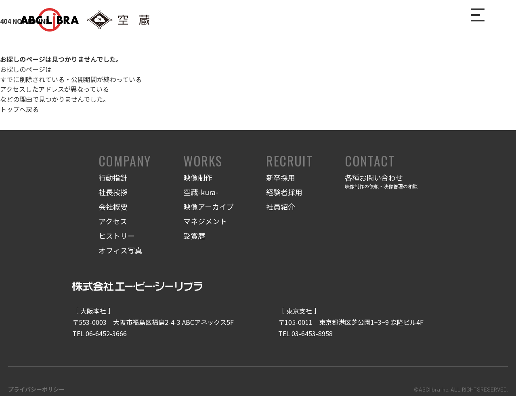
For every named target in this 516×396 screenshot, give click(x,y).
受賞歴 (194, 235)
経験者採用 (284, 192)
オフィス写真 (120, 250)
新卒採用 (280, 177)
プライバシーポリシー (36, 389)
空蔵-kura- (200, 192)
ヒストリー (117, 235)
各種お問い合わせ (381, 181)
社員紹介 (280, 206)
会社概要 (113, 206)
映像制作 (197, 177)
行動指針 (113, 177)
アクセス (113, 221)
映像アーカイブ (208, 206)
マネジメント (205, 221)
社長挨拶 (113, 192)
